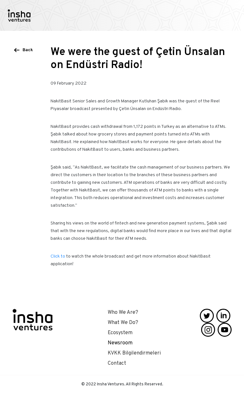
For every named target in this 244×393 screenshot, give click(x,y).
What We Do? (123, 323)
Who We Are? (123, 312)
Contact (117, 363)
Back (28, 50)
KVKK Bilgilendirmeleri (134, 353)
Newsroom (120, 343)
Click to (58, 256)
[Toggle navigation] (233, 15)
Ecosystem (120, 333)
